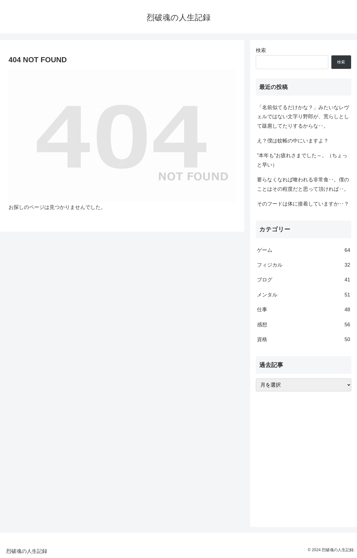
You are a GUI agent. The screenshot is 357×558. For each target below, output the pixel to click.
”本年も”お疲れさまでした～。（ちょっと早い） (302, 160)
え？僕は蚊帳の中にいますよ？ (293, 141)
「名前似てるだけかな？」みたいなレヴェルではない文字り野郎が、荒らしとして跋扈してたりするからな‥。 (303, 117)
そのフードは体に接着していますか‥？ (303, 204)
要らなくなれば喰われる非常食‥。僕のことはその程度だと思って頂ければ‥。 (303, 184)
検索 (261, 50)
